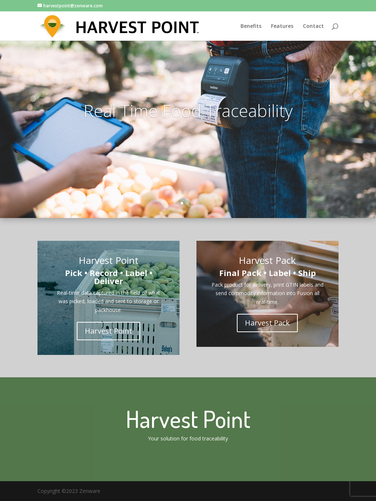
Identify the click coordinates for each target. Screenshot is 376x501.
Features (282, 26)
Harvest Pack (267, 323)
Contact (313, 26)
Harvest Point (108, 331)
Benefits (251, 26)
